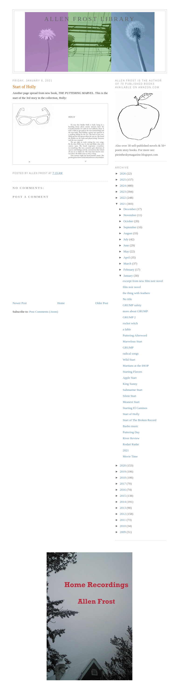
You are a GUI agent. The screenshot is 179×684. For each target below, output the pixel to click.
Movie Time (130, 456)
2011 (123, 520)
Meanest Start (131, 402)
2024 (123, 185)
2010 (123, 526)
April (127, 257)
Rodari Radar (131, 444)
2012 (123, 514)
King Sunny (130, 384)
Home (61, 303)
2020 (123, 465)
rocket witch (130, 323)
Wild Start (129, 359)
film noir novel (132, 287)
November (130, 215)
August (128, 233)
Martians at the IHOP (136, 365)
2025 (123, 179)
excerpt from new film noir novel (143, 281)
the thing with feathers (136, 293)
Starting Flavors (132, 371)
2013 (123, 508)
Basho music (130, 426)
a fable (127, 329)
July (126, 239)
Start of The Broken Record (139, 420)
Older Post (101, 303)
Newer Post (20, 303)
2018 (123, 477)
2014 (123, 501)
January (129, 275)
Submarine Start (132, 390)
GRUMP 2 (129, 317)
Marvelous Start (132, 341)
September (130, 227)
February (129, 269)
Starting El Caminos (135, 408)
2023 (123, 191)
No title (127, 299)
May (127, 251)
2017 (123, 483)
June (127, 245)
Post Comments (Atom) (43, 311)
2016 (123, 489)
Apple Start (130, 377)
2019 (123, 471)
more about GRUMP (135, 311)
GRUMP (128, 347)
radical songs (130, 353)
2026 (123, 173)
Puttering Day (131, 432)
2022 (123, 197)
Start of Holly (131, 414)
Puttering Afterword (135, 335)
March (128, 263)
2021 (123, 203)
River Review (131, 438)
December (130, 209)
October (129, 221)
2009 (123, 532)
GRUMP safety (132, 305)
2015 (123, 495)
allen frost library (89, 19)
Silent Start (129, 396)
